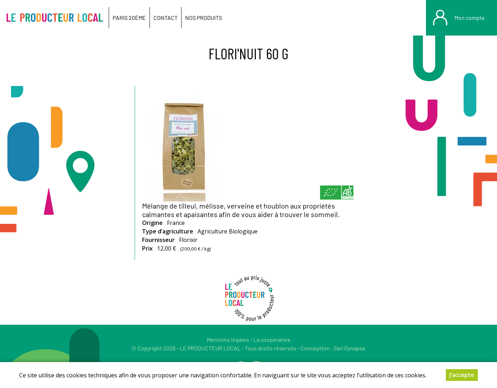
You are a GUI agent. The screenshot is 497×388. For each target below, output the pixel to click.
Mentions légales (228, 339)
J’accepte (461, 375)
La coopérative (272, 339)
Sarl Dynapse (350, 348)
